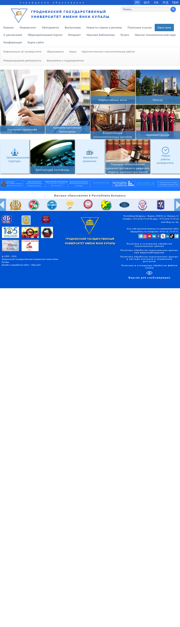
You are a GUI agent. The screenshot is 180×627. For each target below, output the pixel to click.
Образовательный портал (45, 35)
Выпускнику (73, 27)
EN (156, 2)
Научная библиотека (101, 35)
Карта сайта (36, 42)
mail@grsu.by (170, 222)
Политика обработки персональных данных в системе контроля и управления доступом (149, 259)
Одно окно (164, 27)
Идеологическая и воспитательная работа (108, 51)
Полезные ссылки (140, 27)
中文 (166, 2)
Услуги (124, 35)
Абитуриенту (50, 27)
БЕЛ (146, 2)
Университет (28, 27)
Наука (72, 51)
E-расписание (13, 35)
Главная (8, 27)
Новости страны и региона (104, 27)
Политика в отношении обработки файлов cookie (149, 267)
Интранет (74, 35)
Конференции (13, 42)
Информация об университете (22, 51)
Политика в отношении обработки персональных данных (149, 245)
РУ (137, 2)
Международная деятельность (22, 60)
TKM (175, 2)
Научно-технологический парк (155, 35)
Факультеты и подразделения (65, 60)
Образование (55, 51)
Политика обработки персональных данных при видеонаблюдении (149, 252)
